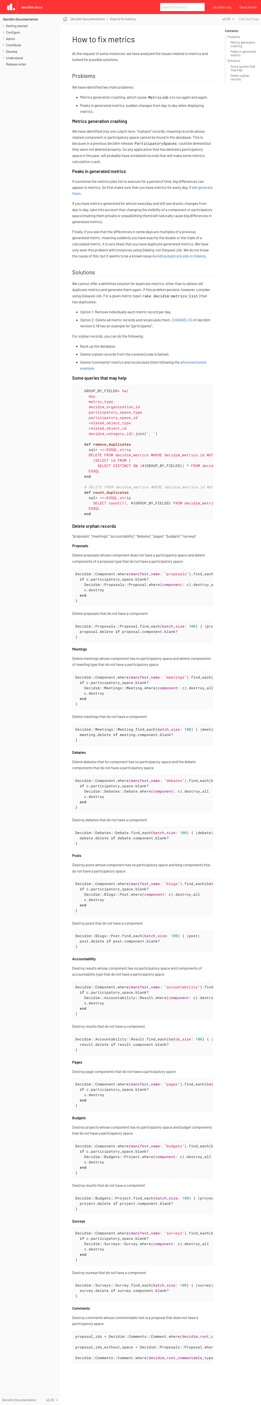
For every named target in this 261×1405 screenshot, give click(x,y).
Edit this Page (249, 19)
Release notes (16, 64)
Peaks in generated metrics (243, 53)
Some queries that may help (242, 68)
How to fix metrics (123, 19)
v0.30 (226, 19)
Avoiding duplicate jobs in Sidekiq (179, 256)
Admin (10, 39)
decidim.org (222, 7)
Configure (13, 32)
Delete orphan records (239, 77)
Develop (11, 51)
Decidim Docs (32, 7)
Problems (233, 37)
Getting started (16, 26)
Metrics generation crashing (242, 44)
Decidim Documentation (20, 19)
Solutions (233, 61)
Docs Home (248, 7)
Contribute (13, 45)
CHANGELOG (182, 320)
